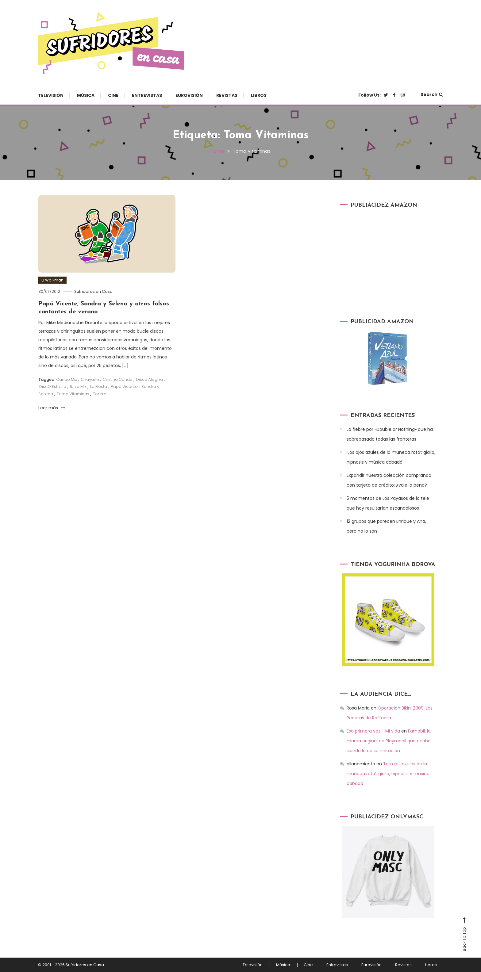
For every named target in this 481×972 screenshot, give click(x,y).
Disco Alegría (149, 379)
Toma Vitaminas (73, 394)
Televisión (50, 95)
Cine (113, 95)
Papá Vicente (124, 386)
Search (432, 94)
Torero (99, 394)
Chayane (90, 379)
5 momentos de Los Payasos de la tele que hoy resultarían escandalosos (388, 503)
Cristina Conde (118, 379)
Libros (259, 95)
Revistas (226, 95)
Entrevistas (147, 95)
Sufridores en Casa (93, 291)
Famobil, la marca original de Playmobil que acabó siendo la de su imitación (389, 741)
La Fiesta (98, 386)
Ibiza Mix (78, 386)
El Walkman (52, 280)
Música (85, 95)
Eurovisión (189, 95)
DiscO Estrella (52, 386)
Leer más (51, 408)
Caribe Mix (66, 379)
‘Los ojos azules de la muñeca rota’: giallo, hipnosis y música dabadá (391, 457)
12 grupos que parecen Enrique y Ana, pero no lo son (386, 526)
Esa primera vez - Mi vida (373, 731)
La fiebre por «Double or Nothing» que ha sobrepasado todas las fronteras (390, 434)
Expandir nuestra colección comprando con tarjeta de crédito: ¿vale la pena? (389, 480)
